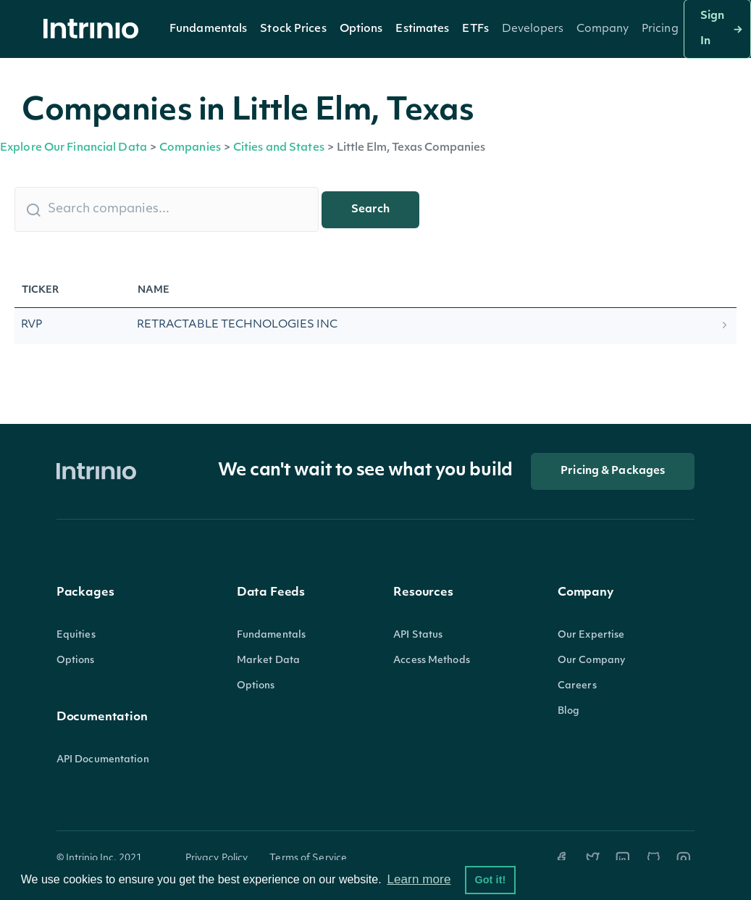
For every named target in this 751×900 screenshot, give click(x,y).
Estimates (422, 29)
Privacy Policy (216, 858)
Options (361, 29)
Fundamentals (208, 29)
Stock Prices (293, 29)
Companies (190, 148)
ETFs (475, 29)
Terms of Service (308, 858)
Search (370, 209)
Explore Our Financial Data (73, 148)
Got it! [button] (489, 880)
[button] (208, 29)
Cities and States (278, 148)
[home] (94, 29)
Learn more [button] (418, 879)
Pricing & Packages (613, 471)
